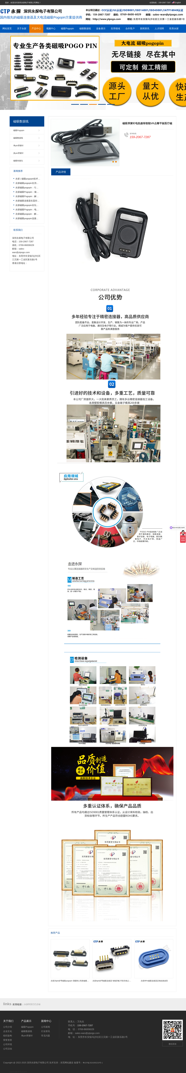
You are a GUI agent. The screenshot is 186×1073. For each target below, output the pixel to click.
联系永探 (174, 28)
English (176, 3)
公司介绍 (7, 1027)
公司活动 (7, 1049)
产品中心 (36, 28)
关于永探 (21, 28)
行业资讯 (45, 1031)
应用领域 (115, 28)
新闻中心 (46, 1021)
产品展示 (26, 1021)
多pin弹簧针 (18, 153)
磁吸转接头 (18, 161)
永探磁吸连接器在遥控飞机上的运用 (32, 201)
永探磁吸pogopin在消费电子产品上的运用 (35, 183)
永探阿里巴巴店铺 (32, 1004)
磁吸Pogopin (67, 28)
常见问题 (45, 1035)
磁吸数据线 (85, 28)
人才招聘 (159, 28)
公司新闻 (45, 1027)
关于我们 (8, 1021)
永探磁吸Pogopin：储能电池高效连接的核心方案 (39, 192)
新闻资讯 (144, 28)
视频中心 (51, 28)
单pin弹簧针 (18, 145)
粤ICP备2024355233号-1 (93, 1063)
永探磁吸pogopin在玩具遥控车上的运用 (34, 205)
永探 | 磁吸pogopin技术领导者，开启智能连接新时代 (40, 179)
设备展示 (100, 28)
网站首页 (7, 28)
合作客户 (130, 28)
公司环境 (7, 1044)
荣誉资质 (7, 1040)
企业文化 (7, 1031)
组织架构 (7, 1035)
